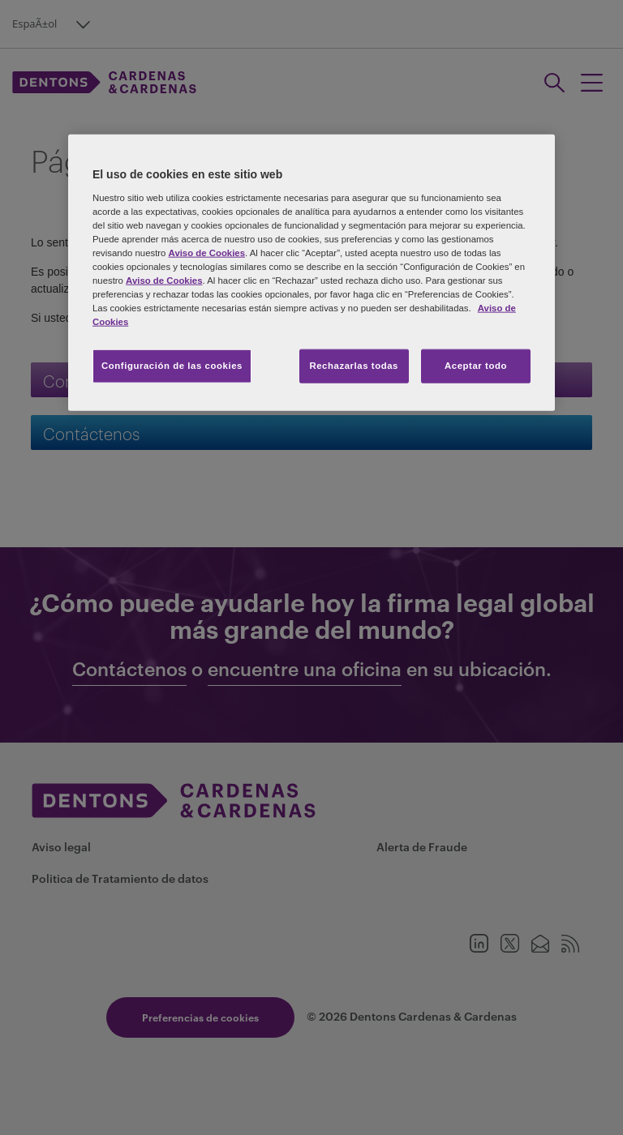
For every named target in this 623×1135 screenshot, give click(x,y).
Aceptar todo (476, 365)
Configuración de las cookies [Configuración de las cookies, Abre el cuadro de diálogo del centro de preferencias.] (172, 365)
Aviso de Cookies (207, 252)
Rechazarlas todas (353, 365)
